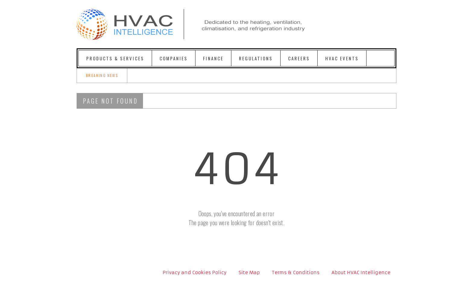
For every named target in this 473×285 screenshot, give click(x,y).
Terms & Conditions (295, 272)
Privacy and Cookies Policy (195, 272)
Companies (174, 58)
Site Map (249, 272)
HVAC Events (342, 58)
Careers (299, 58)
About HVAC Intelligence (361, 272)
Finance (213, 58)
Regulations (256, 58)
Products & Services (115, 58)
